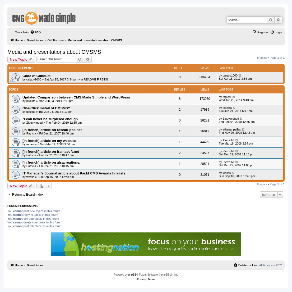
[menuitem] (35, 32)
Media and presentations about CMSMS (54, 52)
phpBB (132, 274)
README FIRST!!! (96, 79)
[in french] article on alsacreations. (51, 162)
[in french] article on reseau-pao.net (52, 130)
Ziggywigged (34, 122)
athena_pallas (232, 129)
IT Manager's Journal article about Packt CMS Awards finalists (73, 173)
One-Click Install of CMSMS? (46, 108)
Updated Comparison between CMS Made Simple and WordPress (76, 97)
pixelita (30, 100)
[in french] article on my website (49, 141)
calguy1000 (33, 79)
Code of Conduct (36, 76)
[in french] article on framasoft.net (50, 152)
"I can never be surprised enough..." (52, 119)
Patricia (31, 133)
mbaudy (31, 144)
